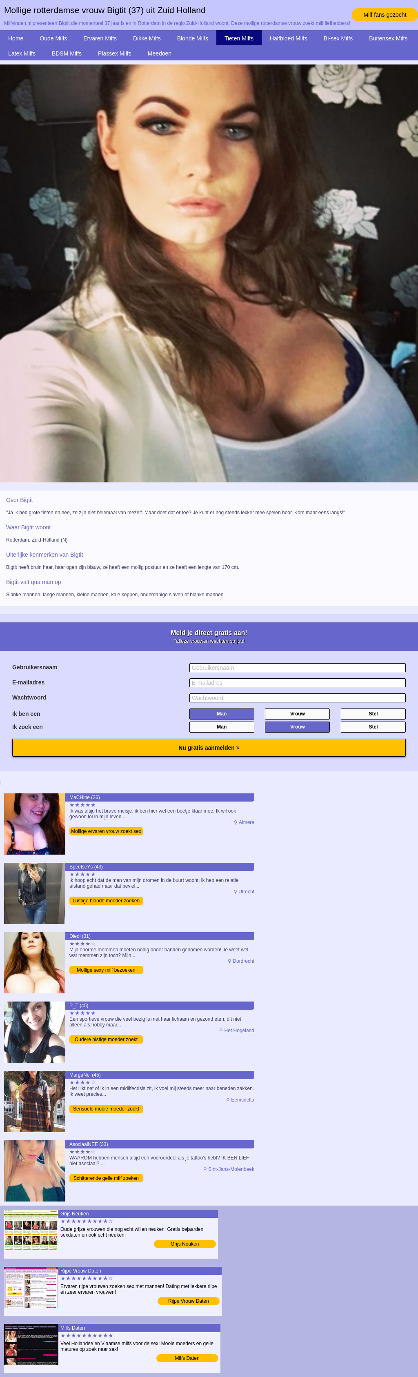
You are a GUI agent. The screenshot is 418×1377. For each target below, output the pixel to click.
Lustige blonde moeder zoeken (106, 901)
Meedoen (159, 53)
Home (15, 38)
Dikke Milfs (147, 38)
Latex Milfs (22, 53)
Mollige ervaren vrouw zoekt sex (106, 831)
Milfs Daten (187, 1358)
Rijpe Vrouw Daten (188, 1301)
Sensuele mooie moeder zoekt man (106, 1109)
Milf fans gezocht (384, 14)
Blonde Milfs (192, 38)
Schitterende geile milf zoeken (106, 1178)
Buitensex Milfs (388, 38)
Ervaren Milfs (100, 38)
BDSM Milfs (67, 53)
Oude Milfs (53, 38)
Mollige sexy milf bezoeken (106, 970)
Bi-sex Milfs (338, 38)
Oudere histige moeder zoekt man (106, 1040)
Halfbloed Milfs (288, 38)
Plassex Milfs (114, 53)
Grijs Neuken (185, 1244)
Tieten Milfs (239, 38)
